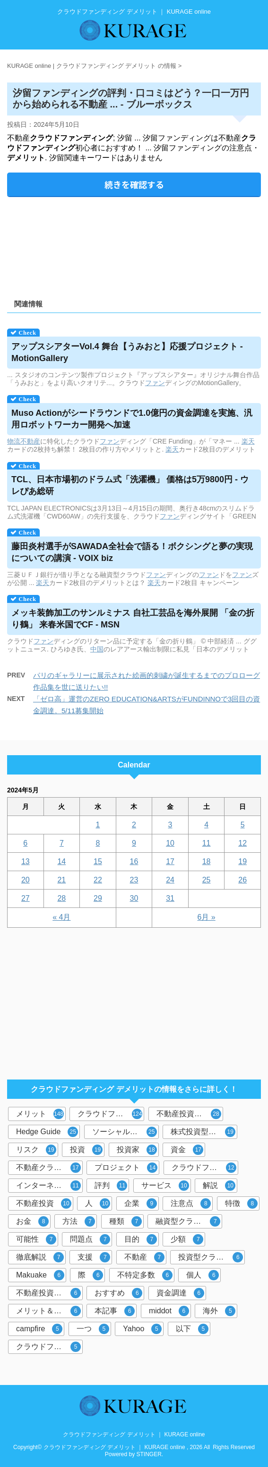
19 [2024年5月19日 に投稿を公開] (242, 861)
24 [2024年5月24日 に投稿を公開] (170, 880)
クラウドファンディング (111, 1114)
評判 (111, 1185)
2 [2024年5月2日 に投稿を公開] (134, 825)
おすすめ (118, 1293)
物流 (13, 441)
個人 (202, 1275)
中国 (97, 649)
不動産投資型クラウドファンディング (189, 1114)
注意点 (191, 1203)
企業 (140, 1203)
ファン (155, 383)
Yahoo (142, 1329)
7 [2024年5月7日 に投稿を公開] (62, 843)
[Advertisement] (134, 245)
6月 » (207, 917)
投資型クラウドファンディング (211, 1257)
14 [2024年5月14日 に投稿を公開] (61, 861)
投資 (86, 1150)
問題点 (90, 1239)
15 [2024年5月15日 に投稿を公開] (98, 861)
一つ (93, 1329)
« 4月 (61, 917)
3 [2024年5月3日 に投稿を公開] (170, 825)
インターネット (48, 1185)
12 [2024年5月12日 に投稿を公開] (242, 843)
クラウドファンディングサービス (49, 1347)
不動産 (30, 441)
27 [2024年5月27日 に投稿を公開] (25, 898)
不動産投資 (43, 1203)
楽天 (248, 441)
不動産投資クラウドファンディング (49, 1293)
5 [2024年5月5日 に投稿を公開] (243, 825)
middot (169, 1311)
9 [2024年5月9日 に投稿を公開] (134, 843)
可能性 (36, 1239)
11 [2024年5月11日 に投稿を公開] (206, 843)
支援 (94, 1257)
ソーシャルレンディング (125, 1132)
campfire (39, 1329)
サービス (165, 1185)
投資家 (137, 1150)
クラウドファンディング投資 (205, 1167)
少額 (187, 1239)
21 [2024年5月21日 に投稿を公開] (61, 880)
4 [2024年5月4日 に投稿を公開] (206, 825)
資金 (187, 1150)
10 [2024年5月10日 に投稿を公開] (170, 843)
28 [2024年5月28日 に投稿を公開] (61, 898)
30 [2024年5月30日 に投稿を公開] (134, 898)
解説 (219, 1185)
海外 (219, 1311)
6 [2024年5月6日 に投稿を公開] (25, 843)
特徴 (241, 1203)
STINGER (149, 1454)
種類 (125, 1221)
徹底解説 (40, 1257)
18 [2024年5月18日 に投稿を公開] (206, 861)
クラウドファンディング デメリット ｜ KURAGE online (134, 1434)
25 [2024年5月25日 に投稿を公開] (206, 880)
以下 (192, 1329)
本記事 (115, 1311)
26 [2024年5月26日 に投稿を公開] (242, 880)
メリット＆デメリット (49, 1311)
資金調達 (180, 1293)
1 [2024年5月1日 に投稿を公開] (97, 825)
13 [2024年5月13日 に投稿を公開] (25, 861)
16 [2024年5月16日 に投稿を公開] (134, 861)
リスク (36, 1150)
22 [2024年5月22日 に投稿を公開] (98, 880)
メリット (40, 1114)
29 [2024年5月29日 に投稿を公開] (98, 898)
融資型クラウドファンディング (189, 1221)
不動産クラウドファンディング (49, 1167)
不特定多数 (145, 1275)
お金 (32, 1221)
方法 (78, 1221)
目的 (140, 1239)
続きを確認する (134, 184)
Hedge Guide (47, 1132)
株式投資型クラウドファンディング (204, 1132)
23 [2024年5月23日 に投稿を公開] (134, 880)
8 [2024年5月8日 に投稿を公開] (97, 843)
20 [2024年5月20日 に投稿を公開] (25, 880)
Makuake (40, 1275)
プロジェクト (126, 1167)
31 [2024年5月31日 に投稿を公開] (170, 898)
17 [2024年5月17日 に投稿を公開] (170, 861)
